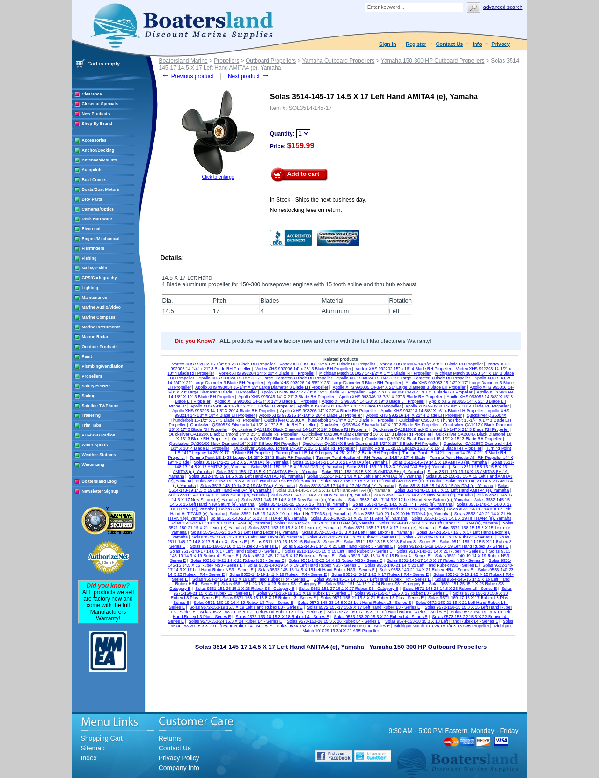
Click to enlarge (218, 177)
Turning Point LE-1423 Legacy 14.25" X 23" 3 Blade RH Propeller (251, 457)
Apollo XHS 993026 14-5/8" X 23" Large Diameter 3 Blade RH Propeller (335, 382)
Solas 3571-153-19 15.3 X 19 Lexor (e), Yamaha (293, 527)
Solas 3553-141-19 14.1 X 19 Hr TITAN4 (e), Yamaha (461, 518)
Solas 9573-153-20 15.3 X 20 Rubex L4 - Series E (380, 616)
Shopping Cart (102, 738)
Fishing (89, 258)
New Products (96, 113)
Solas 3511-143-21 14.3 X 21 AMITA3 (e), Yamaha (340, 462)
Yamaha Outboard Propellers (338, 61)
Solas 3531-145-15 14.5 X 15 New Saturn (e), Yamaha (292, 499)
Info (477, 44)
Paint (87, 356)
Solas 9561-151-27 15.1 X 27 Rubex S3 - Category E (348, 588)
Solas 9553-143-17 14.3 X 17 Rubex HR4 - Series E (380, 574)
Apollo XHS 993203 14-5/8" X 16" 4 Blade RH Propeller (349, 406)
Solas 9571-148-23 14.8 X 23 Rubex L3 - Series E (450, 588)
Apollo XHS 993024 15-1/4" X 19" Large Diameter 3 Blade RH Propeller (403, 378)
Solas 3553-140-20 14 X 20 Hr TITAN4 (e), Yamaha (401, 513)
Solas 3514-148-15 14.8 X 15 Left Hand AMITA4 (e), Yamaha (451, 490)
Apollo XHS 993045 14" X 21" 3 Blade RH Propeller (286, 396)
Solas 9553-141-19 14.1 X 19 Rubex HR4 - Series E (278, 574)
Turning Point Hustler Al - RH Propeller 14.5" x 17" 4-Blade (370, 457)
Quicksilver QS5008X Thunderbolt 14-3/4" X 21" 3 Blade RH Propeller (329, 420)
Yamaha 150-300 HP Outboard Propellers (433, 61)
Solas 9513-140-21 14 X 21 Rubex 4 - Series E (441, 551)
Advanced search (503, 7)
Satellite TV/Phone (100, 405)
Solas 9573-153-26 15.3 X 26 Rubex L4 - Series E (333, 621)
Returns (170, 738)
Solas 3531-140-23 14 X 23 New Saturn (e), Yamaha (423, 495)
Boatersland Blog (99, 481)
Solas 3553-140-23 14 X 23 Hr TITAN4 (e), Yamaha (258, 518)
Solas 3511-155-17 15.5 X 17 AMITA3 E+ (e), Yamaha (266, 471)
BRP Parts (92, 199)
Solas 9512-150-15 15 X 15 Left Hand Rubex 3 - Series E (338, 551)
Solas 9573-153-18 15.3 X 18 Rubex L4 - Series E (282, 616)
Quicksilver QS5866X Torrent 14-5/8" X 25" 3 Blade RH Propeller (294, 448)
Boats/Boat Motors (100, 189)
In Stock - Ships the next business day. (318, 199)
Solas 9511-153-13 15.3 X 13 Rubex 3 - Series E (389, 541)
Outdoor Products (100, 346)
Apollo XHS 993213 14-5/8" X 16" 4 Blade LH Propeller (431, 410)
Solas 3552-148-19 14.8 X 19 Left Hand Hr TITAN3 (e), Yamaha (289, 513)
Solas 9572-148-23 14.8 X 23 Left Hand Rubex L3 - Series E (354, 602)
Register (416, 44)
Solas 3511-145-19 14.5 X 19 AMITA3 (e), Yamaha (439, 462)
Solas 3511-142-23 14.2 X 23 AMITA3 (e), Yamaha (241, 462)
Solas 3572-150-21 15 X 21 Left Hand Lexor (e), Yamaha (244, 532)
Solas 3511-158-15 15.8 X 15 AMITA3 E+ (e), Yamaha (372, 471)
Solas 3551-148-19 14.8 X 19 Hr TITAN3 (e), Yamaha (269, 509)
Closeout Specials (100, 104)
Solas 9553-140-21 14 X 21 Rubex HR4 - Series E (427, 569)
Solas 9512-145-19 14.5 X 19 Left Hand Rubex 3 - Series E (453, 546)
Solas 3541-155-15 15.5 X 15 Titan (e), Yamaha (303, 504)
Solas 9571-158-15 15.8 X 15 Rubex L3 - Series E (269, 598)
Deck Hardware (97, 219)
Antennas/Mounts (99, 160)
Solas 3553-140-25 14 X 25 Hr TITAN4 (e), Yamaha (359, 518)
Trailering (91, 415)
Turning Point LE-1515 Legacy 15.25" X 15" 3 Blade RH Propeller (420, 448)
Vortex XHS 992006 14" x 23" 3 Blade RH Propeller (303, 368)
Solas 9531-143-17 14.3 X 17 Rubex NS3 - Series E (435, 560)
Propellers (92, 376)
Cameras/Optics (98, 209)
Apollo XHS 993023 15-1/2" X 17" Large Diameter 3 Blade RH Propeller (265, 378)
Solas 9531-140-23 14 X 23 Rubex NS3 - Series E (335, 560)
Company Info (179, 767)
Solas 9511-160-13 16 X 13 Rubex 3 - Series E (234, 546)
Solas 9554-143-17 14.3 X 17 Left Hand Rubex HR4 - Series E (372, 579)
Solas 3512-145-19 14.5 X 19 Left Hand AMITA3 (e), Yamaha (246, 476)
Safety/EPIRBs (96, 386)
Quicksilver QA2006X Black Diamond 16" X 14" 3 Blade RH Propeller (296, 438)
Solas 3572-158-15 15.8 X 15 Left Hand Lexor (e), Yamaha (247, 537)
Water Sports (95, 445)
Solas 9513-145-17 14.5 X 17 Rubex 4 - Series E (289, 555)
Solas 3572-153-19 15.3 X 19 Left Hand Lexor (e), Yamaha (357, 532)
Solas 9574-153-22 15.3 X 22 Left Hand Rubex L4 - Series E (333, 626)
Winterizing (93, 464)
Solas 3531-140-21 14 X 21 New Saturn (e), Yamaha (320, 495)
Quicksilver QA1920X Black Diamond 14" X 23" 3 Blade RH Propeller (233, 434)
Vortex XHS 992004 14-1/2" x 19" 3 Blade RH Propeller (431, 364)
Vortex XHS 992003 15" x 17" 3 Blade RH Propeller (328, 364)
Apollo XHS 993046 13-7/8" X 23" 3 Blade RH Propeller (390, 396)
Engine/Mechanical (101, 238)
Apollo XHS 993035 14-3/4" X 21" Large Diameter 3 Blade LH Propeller (399, 387)
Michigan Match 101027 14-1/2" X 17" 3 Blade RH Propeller (375, 373)
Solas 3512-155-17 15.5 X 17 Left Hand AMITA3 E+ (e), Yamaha (381, 481)
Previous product (187, 76)
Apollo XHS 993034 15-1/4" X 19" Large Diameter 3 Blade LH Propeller (261, 387)
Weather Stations (99, 454)
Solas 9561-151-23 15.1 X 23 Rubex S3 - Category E (271, 584)
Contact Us (449, 44)
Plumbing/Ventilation (103, 366)
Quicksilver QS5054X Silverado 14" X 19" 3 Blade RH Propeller (379, 424)
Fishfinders (93, 248)
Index (89, 758)
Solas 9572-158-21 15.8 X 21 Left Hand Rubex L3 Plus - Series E (261, 612)
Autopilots (92, 169)
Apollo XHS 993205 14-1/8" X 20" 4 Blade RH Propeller (224, 410)
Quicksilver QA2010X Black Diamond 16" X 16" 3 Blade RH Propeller (233, 443)
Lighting (90, 287)
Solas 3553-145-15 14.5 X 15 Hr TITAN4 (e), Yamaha (324, 523)
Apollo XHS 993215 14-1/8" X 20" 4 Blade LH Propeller (310, 415)
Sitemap (93, 748)
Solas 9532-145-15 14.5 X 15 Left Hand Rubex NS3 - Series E (316, 569)
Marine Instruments (101, 327)
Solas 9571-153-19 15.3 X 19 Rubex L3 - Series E (303, 593)
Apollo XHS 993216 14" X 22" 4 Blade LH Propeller (414, 415)
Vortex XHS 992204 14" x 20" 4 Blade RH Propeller (267, 373)
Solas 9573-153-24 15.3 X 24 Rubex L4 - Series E (235, 621)
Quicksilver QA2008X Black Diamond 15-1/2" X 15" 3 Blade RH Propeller (433, 438)
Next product (249, 76)
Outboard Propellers (271, 61)
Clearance (92, 94)
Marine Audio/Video (101, 307)
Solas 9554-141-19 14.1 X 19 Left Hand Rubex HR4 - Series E (250, 579)
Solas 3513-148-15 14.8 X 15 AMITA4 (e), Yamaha (446, 485)
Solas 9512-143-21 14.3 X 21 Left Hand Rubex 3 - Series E (337, 546)
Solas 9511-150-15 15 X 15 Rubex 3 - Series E (295, 541)
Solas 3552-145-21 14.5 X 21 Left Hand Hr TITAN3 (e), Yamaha (383, 509)
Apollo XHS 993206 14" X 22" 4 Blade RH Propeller (328, 410)
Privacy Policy (179, 758)
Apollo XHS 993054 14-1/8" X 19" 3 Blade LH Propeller (373, 401)
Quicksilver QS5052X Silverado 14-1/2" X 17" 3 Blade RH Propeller (253, 424)
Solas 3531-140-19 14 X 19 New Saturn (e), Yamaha (217, 495)
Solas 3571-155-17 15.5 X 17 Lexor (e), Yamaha (388, 527)
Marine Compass (99, 317)
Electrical (91, 228)
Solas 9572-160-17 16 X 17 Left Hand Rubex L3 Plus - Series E (386, 612)
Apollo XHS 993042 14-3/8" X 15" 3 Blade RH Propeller (313, 392)
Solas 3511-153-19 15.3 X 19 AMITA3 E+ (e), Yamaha (397, 467)
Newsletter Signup (100, 491)
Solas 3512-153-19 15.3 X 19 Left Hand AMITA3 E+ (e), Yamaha (256, 481)
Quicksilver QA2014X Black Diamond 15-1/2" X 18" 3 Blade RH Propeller (371, 443)
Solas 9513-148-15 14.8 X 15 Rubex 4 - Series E (385, 555)
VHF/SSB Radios (99, 435)
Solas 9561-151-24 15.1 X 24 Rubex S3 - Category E (374, 584)
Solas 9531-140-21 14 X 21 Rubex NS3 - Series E (237, 560)
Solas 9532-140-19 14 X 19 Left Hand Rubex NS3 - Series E (303, 565)
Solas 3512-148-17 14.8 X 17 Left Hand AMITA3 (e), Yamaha (364, 476)
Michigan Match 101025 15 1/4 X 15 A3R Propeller (441, 626)
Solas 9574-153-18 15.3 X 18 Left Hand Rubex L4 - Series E (441, 621)
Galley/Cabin (95, 268)
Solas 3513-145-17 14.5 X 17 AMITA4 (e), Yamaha (347, 485)
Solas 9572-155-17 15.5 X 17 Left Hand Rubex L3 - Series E (363, 607)
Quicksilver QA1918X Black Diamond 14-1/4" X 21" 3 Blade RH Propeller (441, 429)
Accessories (94, 140)
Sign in (387, 44)
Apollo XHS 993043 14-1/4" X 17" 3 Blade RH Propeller (420, 392)
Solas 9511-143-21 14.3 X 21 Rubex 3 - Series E (352, 537)
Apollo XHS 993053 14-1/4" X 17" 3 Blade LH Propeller (266, 401)
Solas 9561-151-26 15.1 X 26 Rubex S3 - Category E (244, 588)
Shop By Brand (97, 123)
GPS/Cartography (99, 278)
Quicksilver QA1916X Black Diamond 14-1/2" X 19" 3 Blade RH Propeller (300, 429)
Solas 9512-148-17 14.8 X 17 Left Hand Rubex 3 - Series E (224, 551)
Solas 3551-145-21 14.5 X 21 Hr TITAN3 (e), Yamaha (402, 504)
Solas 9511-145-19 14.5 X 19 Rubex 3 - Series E (448, 537)
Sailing (89, 395)
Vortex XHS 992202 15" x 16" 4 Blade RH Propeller (404, 368)
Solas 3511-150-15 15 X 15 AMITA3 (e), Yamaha (296, 467)
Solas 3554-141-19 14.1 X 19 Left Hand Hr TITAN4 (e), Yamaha (438, 523)
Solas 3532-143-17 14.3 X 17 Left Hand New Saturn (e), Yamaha (408, 499)
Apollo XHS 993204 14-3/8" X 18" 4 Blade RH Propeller (457, 406)
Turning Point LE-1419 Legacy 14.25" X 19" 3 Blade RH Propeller (337, 453)
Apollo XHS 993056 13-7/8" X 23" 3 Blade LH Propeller (241, 406)
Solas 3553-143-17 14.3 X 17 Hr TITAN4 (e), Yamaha (220, 523)
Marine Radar (95, 336)
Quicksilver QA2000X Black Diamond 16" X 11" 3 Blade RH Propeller (366, 434)
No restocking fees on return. (306, 210)
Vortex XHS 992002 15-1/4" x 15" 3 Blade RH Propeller (223, 364)
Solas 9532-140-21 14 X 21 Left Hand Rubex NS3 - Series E (421, 565)
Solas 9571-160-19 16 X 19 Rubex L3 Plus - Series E (243, 602)
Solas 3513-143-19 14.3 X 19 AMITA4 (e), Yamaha (247, 485)
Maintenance (95, 297)
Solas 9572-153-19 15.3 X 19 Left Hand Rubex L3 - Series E (246, 607)
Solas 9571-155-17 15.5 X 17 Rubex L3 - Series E (401, 593)
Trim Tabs (92, 425)
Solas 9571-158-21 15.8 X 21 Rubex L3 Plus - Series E (372, 598)
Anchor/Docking (98, 150)
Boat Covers (94, 179)
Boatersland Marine (183, 61)
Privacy (500, 44)
